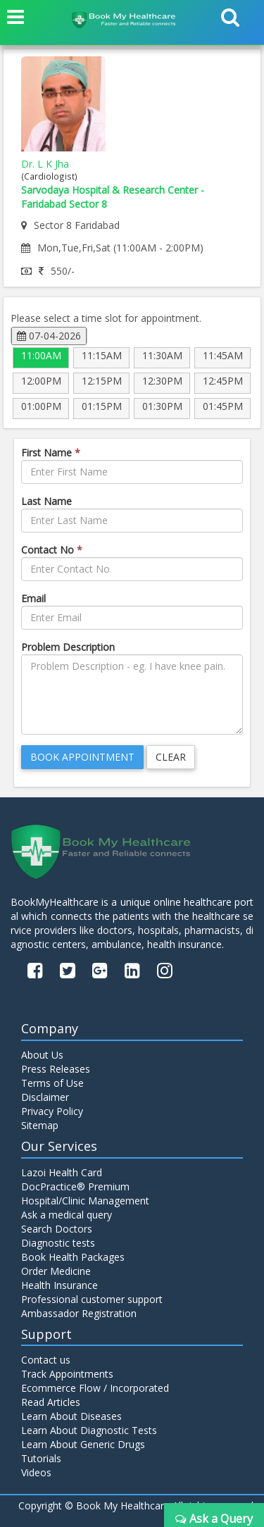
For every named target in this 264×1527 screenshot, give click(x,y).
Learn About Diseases (71, 1416)
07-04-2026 (49, 335)
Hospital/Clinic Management (85, 1200)
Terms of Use (52, 1083)
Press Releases (55, 1069)
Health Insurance (59, 1285)
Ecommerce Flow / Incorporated (95, 1388)
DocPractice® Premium (75, 1186)
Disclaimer (45, 1097)
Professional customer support (92, 1299)
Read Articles (50, 1402)
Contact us (45, 1359)
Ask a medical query (66, 1214)
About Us (42, 1054)
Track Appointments (67, 1373)
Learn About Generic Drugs (83, 1444)
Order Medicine (56, 1271)
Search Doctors (56, 1228)
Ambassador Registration (79, 1313)
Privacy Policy (52, 1111)
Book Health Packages (73, 1257)
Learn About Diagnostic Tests (89, 1430)
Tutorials (41, 1458)
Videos (36, 1472)
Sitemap (39, 1125)
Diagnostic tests (58, 1242)
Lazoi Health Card (61, 1172)
